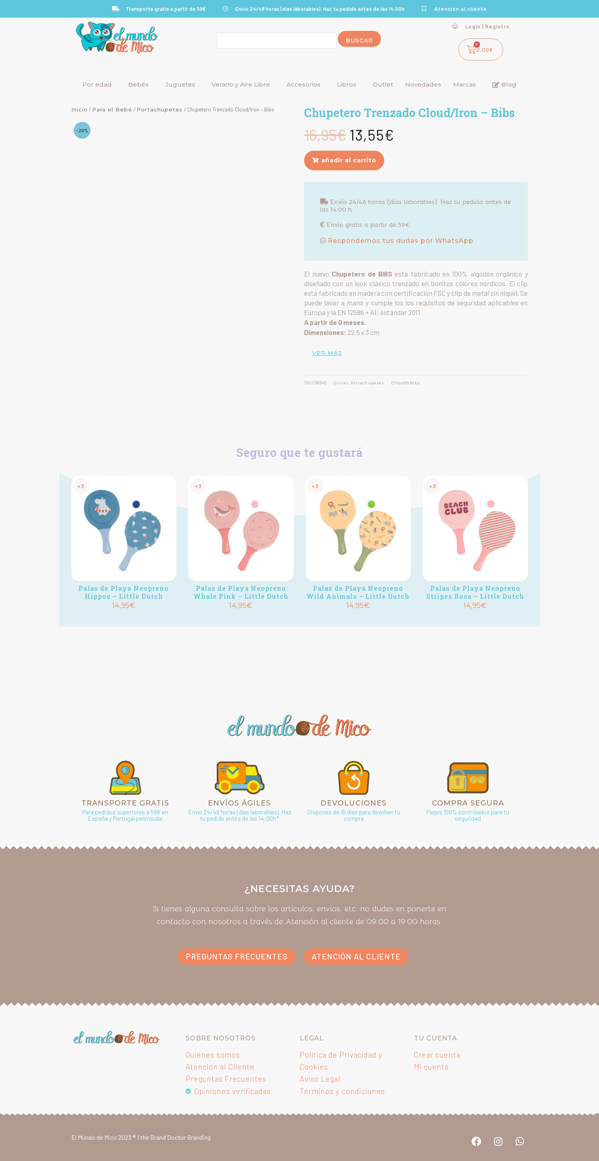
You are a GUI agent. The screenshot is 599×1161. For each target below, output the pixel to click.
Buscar (359, 40)
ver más (327, 353)
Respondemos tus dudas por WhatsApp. (400, 240)
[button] (344, 160)
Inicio (79, 109)
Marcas (464, 84)
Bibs (424, 383)
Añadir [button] (124, 619)
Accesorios (303, 84)
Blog (504, 84)
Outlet (383, 84)
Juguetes (180, 84)
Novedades (423, 84)
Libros (346, 84)
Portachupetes (160, 109)
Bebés (138, 84)
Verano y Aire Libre (241, 84)
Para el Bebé (112, 109)
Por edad (97, 84)
